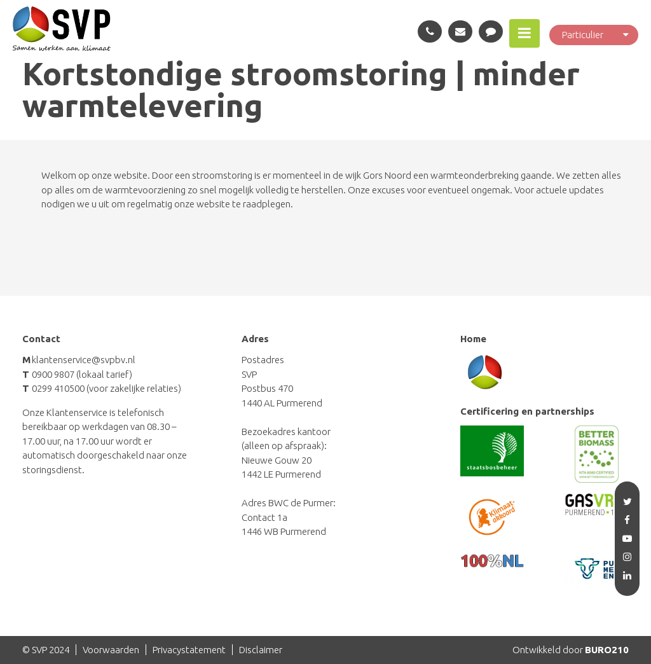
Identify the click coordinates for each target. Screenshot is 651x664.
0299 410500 (58, 388)
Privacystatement (189, 649)
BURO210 (607, 649)
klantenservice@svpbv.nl (83, 359)
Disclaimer (260, 649)
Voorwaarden (111, 649)
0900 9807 (53, 374)
